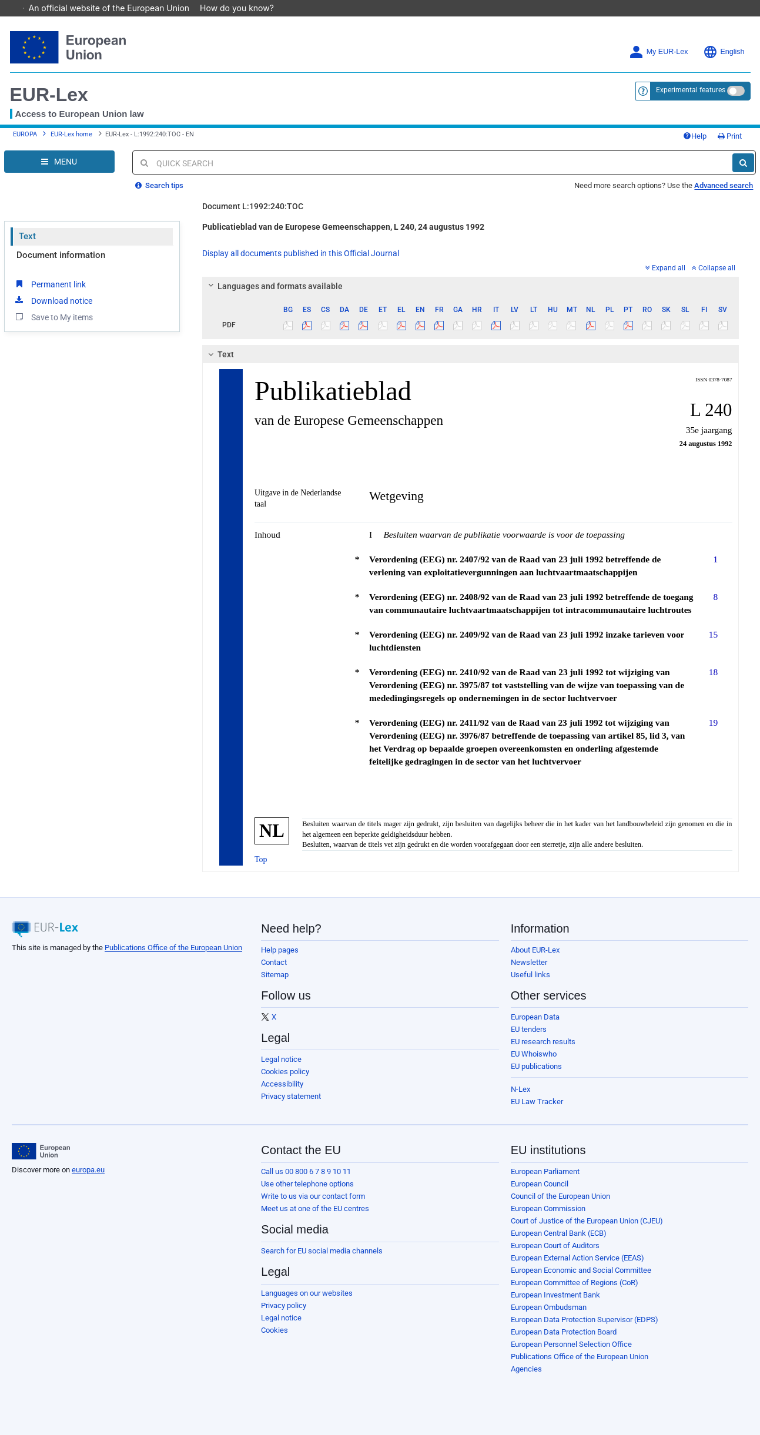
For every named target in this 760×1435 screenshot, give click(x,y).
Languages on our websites (307, 1293)
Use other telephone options (307, 1183)
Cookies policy (285, 1071)
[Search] (743, 162)
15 (713, 634)
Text (27, 236)
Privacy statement (291, 1096)
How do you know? (243, 8)
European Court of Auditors (555, 1245)
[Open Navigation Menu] (59, 161)
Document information (60, 255)
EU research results (543, 1041)
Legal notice (281, 1059)
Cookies (274, 1330)
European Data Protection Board (564, 1331)
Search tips (159, 185)
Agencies (526, 1368)
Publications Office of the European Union (173, 947)
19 (713, 722)
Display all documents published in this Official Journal (300, 253)
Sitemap (275, 974)
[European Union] (41, 1151)
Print (730, 136)
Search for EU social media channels (322, 1250)
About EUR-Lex (535, 950)
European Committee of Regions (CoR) (574, 1282)
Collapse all (713, 268)
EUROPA (25, 134)
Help (695, 136)
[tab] (470, 286)
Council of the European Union (560, 1196)
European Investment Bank (555, 1294)
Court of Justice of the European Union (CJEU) (587, 1220)
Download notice (53, 300)
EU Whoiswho (534, 1054)
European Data (535, 1016)
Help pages (280, 950)
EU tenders (529, 1029)
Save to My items (53, 317)
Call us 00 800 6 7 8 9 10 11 (306, 1171)
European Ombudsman (549, 1307)
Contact (274, 962)
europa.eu (88, 1169)
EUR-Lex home (71, 134)
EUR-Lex (49, 94)
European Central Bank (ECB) (559, 1233)
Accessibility (282, 1083)
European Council (539, 1183)
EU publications (536, 1066)
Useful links (530, 974)
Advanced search (723, 185)
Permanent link (50, 284)
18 (713, 672)
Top (261, 859)
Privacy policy (283, 1305)
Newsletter (529, 962)
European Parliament (545, 1171)
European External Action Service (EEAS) (577, 1257)
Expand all (665, 268)
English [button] (724, 52)
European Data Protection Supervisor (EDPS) (584, 1319)
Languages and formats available (274, 286)
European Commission (548, 1208)
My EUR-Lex (658, 52)
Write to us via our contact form (313, 1196)
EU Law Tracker (537, 1101)
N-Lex (520, 1089)
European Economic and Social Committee (581, 1270)
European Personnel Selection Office (571, 1344)
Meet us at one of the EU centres (315, 1208)
